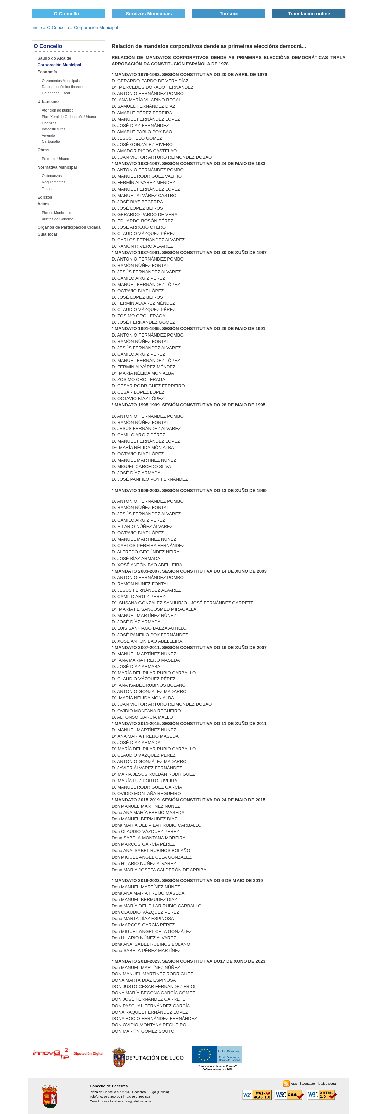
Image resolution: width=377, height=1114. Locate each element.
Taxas (46, 189)
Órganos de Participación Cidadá (69, 227)
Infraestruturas (53, 129)
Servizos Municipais (149, 13)
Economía (47, 72)
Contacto (309, 1083)
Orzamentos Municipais (60, 81)
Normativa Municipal (57, 167)
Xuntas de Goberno (57, 219)
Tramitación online (309, 13)
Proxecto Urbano (55, 159)
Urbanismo (48, 101)
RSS (294, 1083)
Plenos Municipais (56, 213)
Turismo (229, 13)
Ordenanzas (52, 176)
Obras (44, 150)
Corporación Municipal (96, 27)
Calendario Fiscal (56, 93)
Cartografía (51, 141)
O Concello (66, 13)
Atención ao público (57, 110)
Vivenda (48, 135)
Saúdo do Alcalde (54, 58)
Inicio (37, 27)
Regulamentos (53, 182)
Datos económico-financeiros (65, 87)
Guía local (47, 234)
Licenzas (49, 123)
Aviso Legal (327, 1083)
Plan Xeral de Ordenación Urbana (69, 117)
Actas (43, 204)
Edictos (45, 197)
